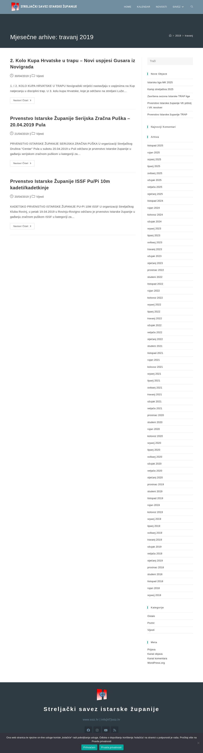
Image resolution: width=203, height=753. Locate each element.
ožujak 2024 (154, 221)
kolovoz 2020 (155, 436)
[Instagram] (97, 730)
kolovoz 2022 (155, 297)
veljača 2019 (154, 553)
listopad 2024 (155, 200)
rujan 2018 (153, 588)
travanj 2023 (154, 249)
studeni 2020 (154, 422)
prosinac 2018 (155, 567)
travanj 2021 (154, 394)
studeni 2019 (154, 491)
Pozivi (150, 622)
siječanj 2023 (155, 263)
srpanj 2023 (154, 228)
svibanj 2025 (154, 173)
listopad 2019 (155, 498)
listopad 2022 (155, 283)
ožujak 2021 (154, 401)
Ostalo (151, 616)
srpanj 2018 (154, 595)
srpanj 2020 (154, 442)
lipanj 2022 (153, 311)
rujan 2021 (153, 359)
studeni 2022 (154, 277)
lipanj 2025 (153, 166)
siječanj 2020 (155, 477)
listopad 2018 (155, 581)
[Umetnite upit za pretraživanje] (170, 61)
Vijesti (40, 76)
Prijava (151, 649)
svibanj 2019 (154, 532)
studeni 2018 (154, 574)
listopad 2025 (155, 145)
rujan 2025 (153, 152)
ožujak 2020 (154, 463)
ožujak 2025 (154, 180)
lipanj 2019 (153, 526)
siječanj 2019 (155, 560)
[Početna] (170, 35)
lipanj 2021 (153, 380)
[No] (198, 743)
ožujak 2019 (154, 546)
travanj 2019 (154, 539)
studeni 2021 (154, 346)
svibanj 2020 (154, 456)
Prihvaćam (89, 747)
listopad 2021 (155, 353)
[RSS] (114, 730)
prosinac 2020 (155, 415)
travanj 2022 (154, 318)
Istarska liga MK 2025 (160, 82)
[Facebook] (88, 730)
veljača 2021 (154, 408)
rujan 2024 (153, 207)
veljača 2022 (154, 332)
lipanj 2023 (153, 235)
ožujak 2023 (154, 256)
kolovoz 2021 (155, 366)
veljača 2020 (154, 470)
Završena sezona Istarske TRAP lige (168, 96)
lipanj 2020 (153, 449)
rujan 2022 (153, 290)
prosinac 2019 (155, 484)
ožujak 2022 (154, 325)
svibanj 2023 (154, 242)
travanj (189, 35)
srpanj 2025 (154, 159)
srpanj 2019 (154, 519)
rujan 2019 (153, 505)
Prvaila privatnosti (111, 747)
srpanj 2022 (154, 304)
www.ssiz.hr (91, 719)
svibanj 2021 (154, 387)
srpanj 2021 (154, 373)
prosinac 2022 (155, 270)
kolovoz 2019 (155, 512)
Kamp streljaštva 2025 (160, 89)
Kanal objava (155, 653)
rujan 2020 (153, 429)
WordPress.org (156, 662)
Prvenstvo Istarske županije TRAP (167, 114)
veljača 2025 (154, 186)
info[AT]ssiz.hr (110, 719)
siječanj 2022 (155, 339)
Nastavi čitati (24, 99)
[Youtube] (106, 730)
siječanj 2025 (155, 194)
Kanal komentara (157, 658)
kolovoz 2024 (155, 214)
